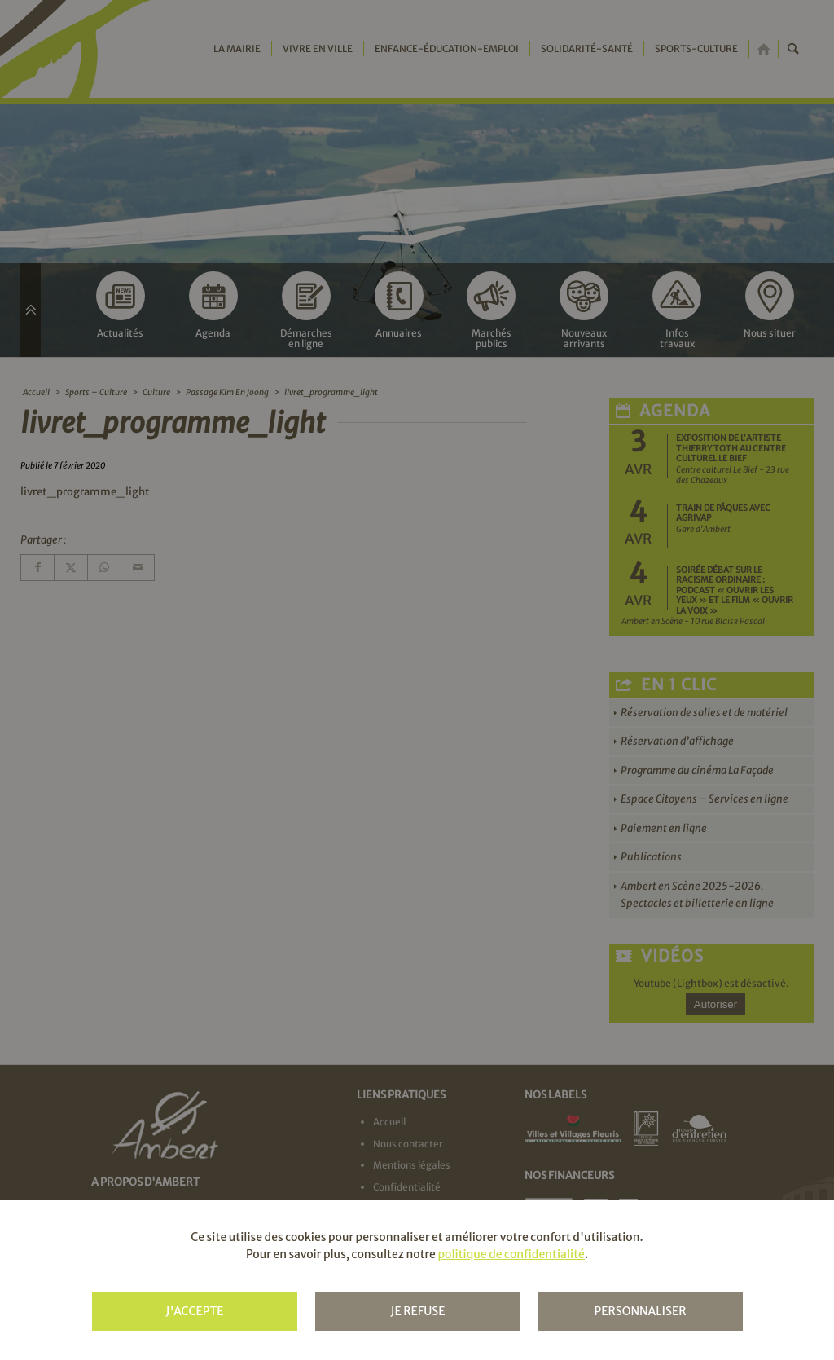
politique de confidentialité (510, 1254)
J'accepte (194, 1311)
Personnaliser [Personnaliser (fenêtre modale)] (640, 1311)
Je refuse (417, 1311)
